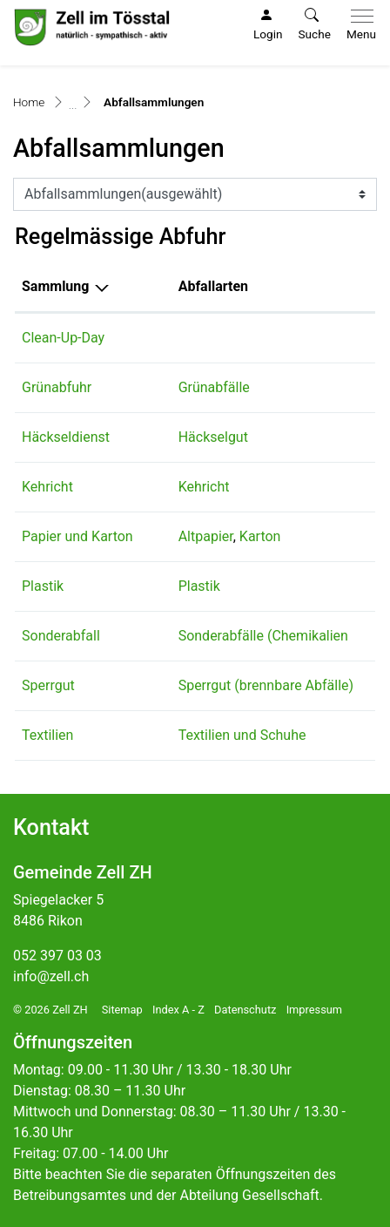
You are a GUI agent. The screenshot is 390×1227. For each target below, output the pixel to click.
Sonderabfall (61, 635)
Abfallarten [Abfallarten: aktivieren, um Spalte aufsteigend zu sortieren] (213, 286)
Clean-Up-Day (63, 337)
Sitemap (122, 1009)
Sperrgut (48, 685)
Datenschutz (245, 1009)
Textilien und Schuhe (242, 735)
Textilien (47, 735)
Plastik (43, 586)
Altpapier (205, 536)
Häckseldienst (66, 437)
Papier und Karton (77, 536)
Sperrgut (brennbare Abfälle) (266, 685)
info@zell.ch (51, 976)
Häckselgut (213, 437)
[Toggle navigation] (358, 25)
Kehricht (47, 486)
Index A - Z (178, 1009)
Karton (260, 536)
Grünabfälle (214, 387)
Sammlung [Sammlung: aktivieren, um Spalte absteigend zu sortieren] (55, 286)
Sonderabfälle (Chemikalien (263, 635)
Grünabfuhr (56, 387)
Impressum (314, 1009)
